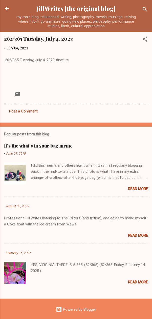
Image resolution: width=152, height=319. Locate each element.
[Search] (145, 10)
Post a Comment (23, 111)
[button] (145, 40)
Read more (138, 189)
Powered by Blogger (76, 309)
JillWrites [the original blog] (76, 8)
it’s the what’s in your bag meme (38, 146)
